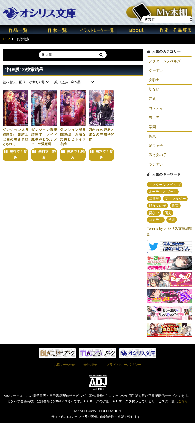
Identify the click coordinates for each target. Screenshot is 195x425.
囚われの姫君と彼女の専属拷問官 (102, 134)
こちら (183, 403)
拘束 (152, 137)
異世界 (154, 118)
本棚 (159, 8)
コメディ (156, 109)
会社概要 (90, 366)
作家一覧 (58, 29)
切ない (154, 89)
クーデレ (156, 70)
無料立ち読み (18, 154)
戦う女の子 (158, 156)
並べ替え (10, 82)
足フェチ (156, 146)
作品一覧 (19, 29)
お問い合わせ (64, 366)
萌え (152, 99)
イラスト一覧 (97, 29)
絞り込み (61, 82)
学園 (152, 128)
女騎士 (154, 80)
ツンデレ (156, 165)
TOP (6, 39)
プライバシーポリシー (123, 366)
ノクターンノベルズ (165, 61)
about (136, 29)
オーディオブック (163, 193)
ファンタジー (175, 200)
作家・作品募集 (175, 29)
